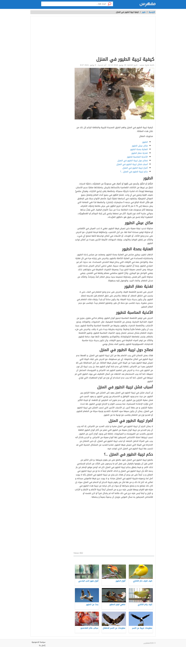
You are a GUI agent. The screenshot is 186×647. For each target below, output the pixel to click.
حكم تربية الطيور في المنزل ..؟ (134, 172)
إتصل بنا (42, 645)
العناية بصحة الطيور (139, 149)
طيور (144, 12)
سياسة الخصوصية (38, 642)
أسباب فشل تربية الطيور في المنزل (132, 164)
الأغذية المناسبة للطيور (137, 157)
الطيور (145, 142)
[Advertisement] (113, 37)
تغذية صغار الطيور (139, 153)
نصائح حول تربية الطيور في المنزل (132, 161)
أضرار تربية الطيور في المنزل (135, 168)
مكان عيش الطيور (140, 146)
